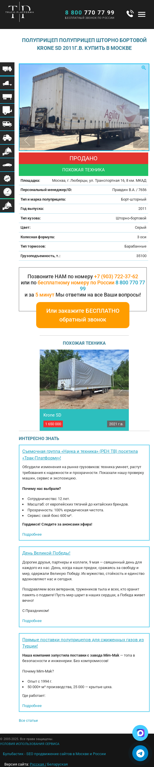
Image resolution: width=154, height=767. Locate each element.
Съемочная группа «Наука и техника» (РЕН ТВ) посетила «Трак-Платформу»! (80, 455)
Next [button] (140, 140)
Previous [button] (27, 140)
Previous (47, 388)
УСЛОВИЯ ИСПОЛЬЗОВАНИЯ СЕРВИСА (29, 744)
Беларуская (57, 764)
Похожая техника (83, 169)
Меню (141, 14)
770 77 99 (90, 12)
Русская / (38, 764)
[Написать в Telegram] (140, 753)
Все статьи (28, 720)
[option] (84, 107)
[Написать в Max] (140, 733)
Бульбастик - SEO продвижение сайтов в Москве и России (54, 754)
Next (121, 388)
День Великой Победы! (46, 553)
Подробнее (32, 534)
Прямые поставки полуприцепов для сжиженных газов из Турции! (83, 643)
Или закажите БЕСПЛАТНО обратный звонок (83, 315)
